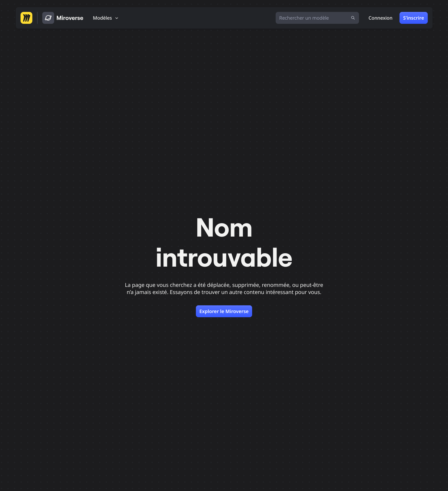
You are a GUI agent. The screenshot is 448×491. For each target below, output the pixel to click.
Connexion (380, 18)
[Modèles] (105, 18)
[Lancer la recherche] (353, 18)
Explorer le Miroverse (224, 311)
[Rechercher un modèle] (317, 18)
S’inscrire (413, 18)
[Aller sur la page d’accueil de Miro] (26, 18)
